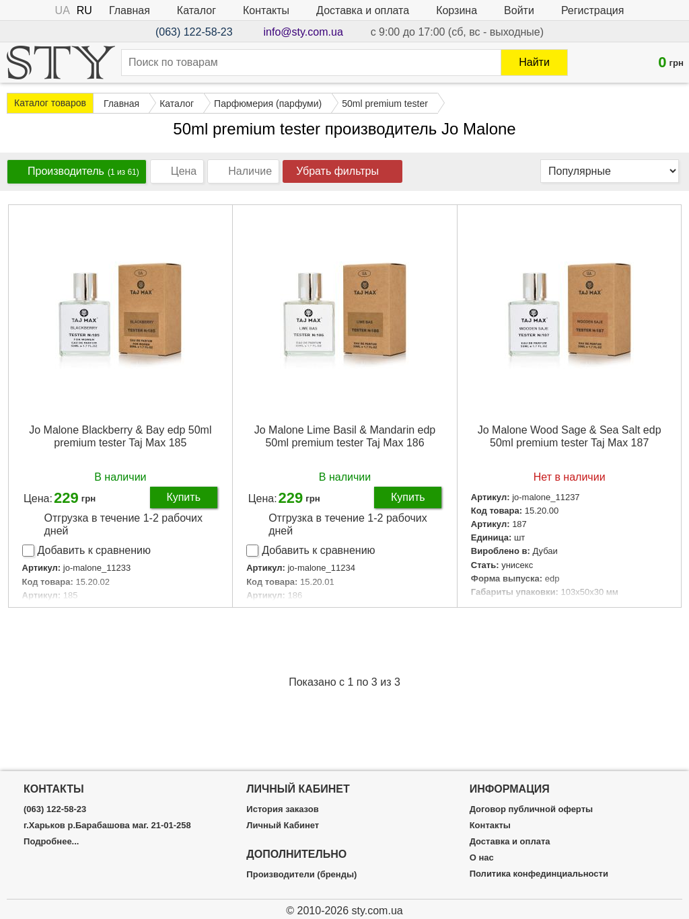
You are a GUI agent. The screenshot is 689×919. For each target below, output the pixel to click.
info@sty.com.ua (303, 32)
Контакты (266, 10)
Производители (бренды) (301, 874)
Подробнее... (51, 841)
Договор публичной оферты (531, 809)
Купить (183, 497)
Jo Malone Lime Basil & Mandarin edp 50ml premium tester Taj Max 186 (344, 436)
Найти (534, 62)
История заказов (282, 809)
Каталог (196, 10)
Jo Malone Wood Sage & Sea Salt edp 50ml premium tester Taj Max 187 (569, 436)
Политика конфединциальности (539, 874)
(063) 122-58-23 (194, 32)
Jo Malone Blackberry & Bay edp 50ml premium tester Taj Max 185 (120, 436)
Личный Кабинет (282, 825)
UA (62, 10)
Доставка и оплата (362, 10)
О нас (482, 858)
